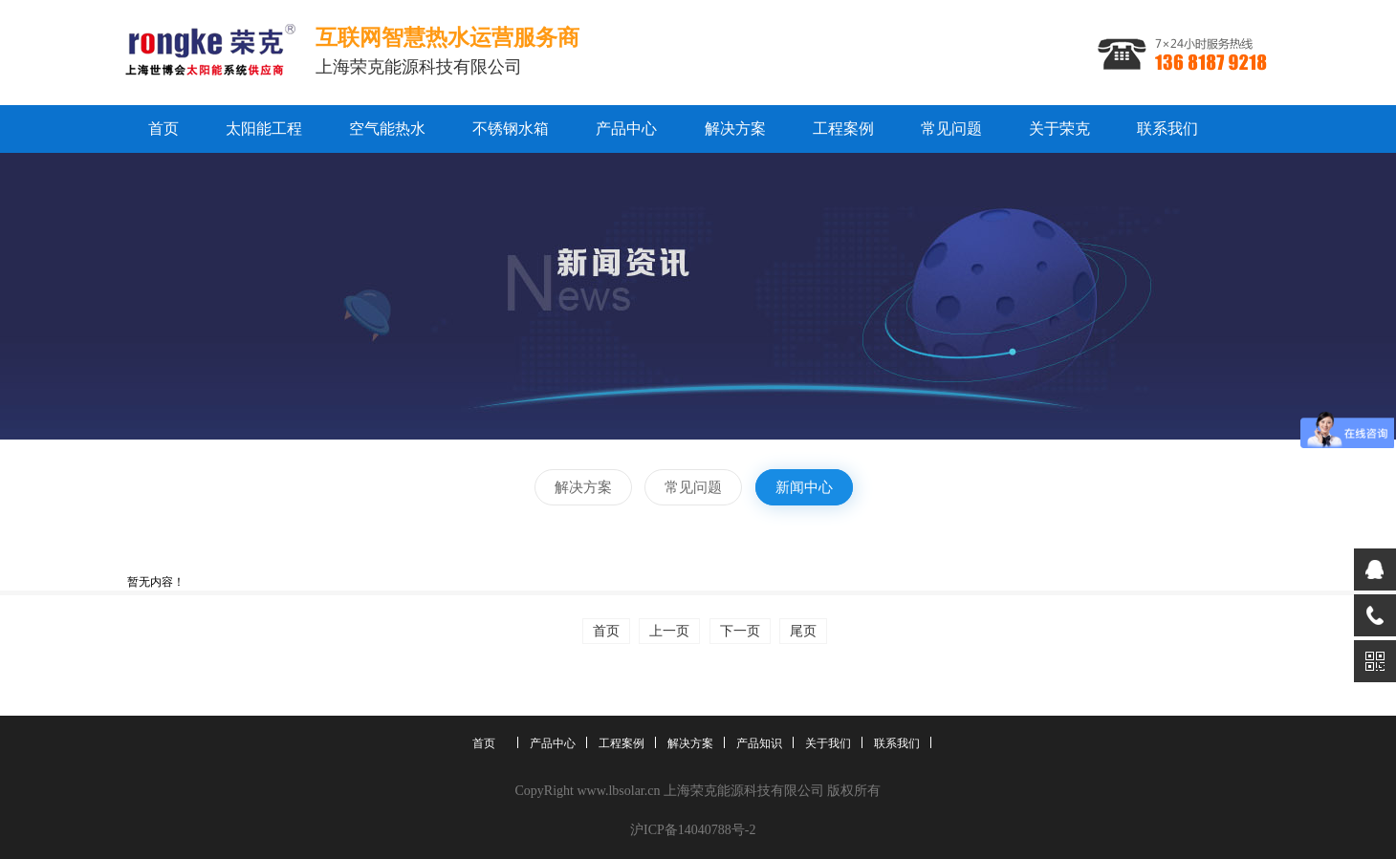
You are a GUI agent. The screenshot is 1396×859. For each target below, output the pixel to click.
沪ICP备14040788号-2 (692, 830)
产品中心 (626, 128)
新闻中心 (804, 487)
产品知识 (759, 743)
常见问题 (951, 128)
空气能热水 (387, 128)
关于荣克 (1059, 128)
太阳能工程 (264, 128)
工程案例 (843, 128)
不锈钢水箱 (510, 128)
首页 (163, 128)
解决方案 (735, 128)
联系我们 (1167, 128)
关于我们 (828, 743)
